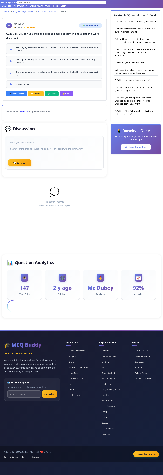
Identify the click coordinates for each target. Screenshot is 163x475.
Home (6, 11)
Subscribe (50, 394)
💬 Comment (19, 163)
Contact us (140, 362)
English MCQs (36, 5)
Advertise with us (143, 356)
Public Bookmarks (78, 350)
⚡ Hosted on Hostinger (145, 454)
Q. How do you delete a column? (130, 62)
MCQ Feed (6, 5)
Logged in (23, 111)
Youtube (139, 367)
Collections (108, 350)
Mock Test (74, 373)
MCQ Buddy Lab (110, 378)
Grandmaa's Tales (111, 356)
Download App (142, 350)
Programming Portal (112, 389)
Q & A (105, 417)
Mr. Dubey (19, 23)
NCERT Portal (109, 400)
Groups (106, 411)
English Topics (76, 395)
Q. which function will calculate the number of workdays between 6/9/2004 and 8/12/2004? (135, 52)
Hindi (105, 367)
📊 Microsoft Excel (90, 25)
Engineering (108, 384)
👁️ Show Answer (16, 93)
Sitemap (35, 457)
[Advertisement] (81, 232)
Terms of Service (11, 457)
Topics (55, 5)
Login (63, 5)
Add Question (20, 5)
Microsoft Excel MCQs (47, 11)
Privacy (25, 457)
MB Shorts (107, 395)
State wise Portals (111, 373)
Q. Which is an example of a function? (132, 80)
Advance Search (77, 378)
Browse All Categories (80, 367)
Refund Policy (141, 373)
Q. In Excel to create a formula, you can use (135, 21)
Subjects (74, 356)
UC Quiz (106, 362)
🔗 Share (52, 93)
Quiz (47, 5)
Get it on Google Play (135, 147)
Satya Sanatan (109, 428)
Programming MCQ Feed (23, 11)
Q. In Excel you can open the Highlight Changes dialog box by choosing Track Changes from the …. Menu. (133, 100)
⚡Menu (66, 93)
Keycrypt (107, 434)
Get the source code (144, 378)
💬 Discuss (36, 93)
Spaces (106, 422)
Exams (73, 362)
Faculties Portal (110, 406)
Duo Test (74, 389)
